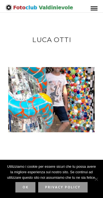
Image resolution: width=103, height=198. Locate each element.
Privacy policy (62, 187)
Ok (26, 187)
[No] (96, 179)
